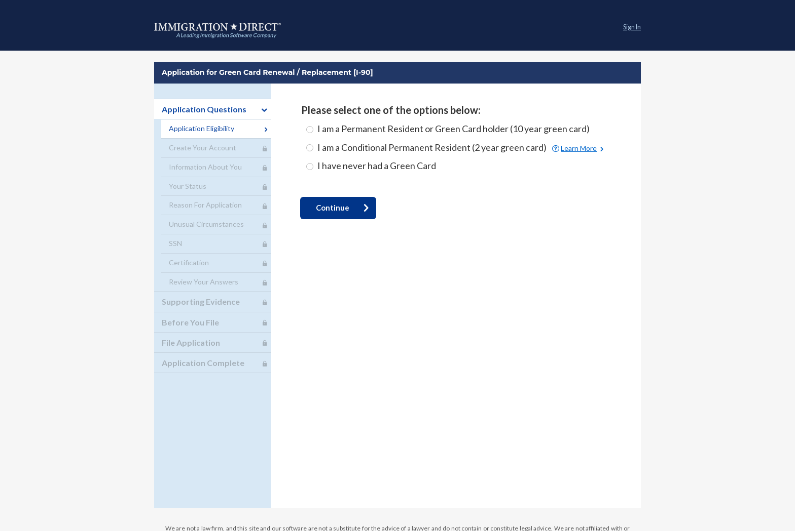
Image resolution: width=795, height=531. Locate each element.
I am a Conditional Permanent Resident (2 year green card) (432, 147)
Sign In (632, 27)
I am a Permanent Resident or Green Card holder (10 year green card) (453, 128)
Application (217, 30)
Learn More (579, 148)
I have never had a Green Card (376, 165)
